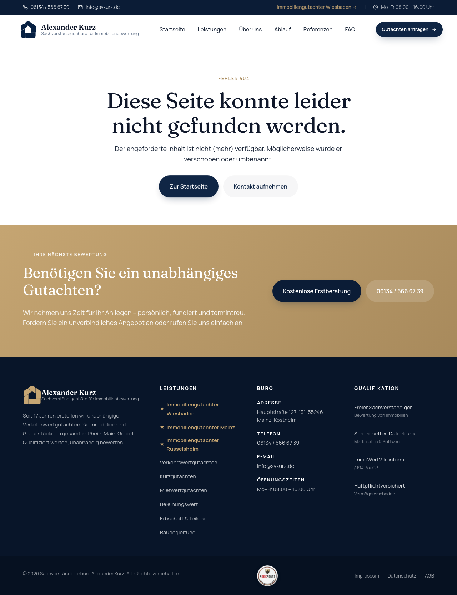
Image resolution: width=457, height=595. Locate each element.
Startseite (172, 29)
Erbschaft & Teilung (183, 518)
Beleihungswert (179, 504)
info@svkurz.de (275, 465)
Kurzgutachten (178, 476)
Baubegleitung (178, 532)
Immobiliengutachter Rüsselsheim (192, 444)
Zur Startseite (189, 187)
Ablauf (283, 29)
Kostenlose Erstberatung (317, 291)
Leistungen (212, 29)
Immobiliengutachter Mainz (200, 427)
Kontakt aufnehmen (260, 187)
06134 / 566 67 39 (400, 291)
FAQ (350, 29)
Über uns (250, 29)
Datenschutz (402, 575)
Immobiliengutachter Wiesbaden (192, 408)
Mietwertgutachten (183, 490)
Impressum (367, 575)
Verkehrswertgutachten (188, 462)
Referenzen (318, 29)
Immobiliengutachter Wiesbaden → (317, 7)
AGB (429, 575)
